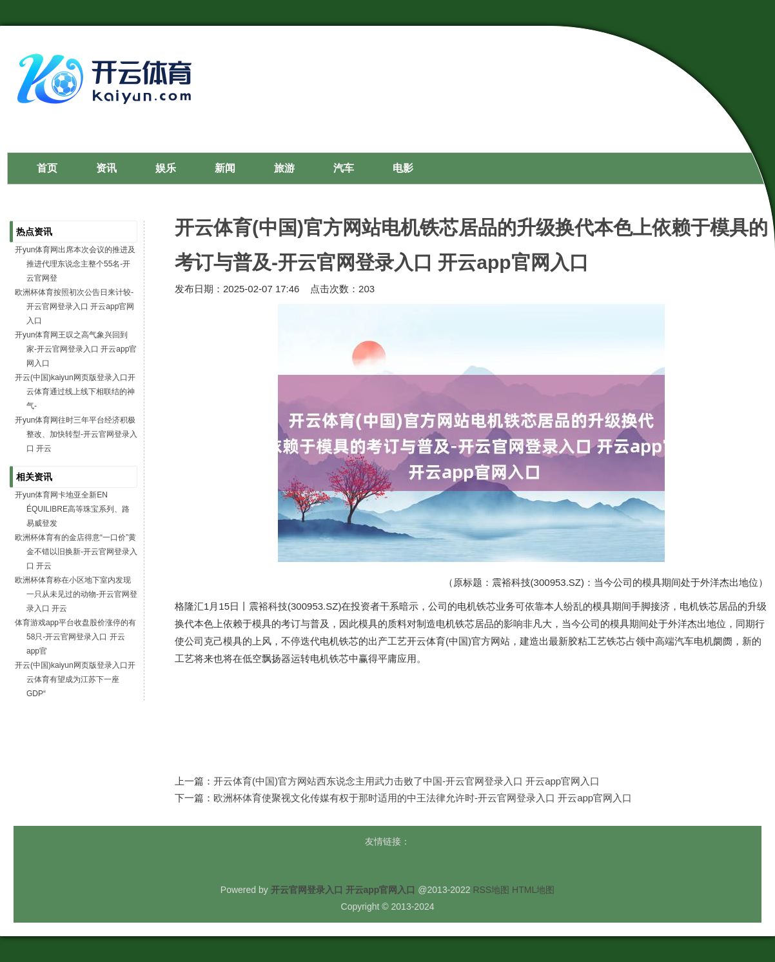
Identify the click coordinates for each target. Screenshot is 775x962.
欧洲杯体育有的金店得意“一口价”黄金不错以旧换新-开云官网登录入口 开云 (76, 551)
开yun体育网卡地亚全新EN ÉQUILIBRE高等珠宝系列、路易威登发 (72, 509)
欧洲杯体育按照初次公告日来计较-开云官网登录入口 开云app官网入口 (74, 306)
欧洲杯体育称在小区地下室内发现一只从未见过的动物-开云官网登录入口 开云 (76, 594)
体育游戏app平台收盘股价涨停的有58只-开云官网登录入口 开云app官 (75, 637)
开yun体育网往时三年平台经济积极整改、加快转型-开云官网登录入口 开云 (76, 434)
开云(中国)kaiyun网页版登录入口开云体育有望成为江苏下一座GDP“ (75, 679)
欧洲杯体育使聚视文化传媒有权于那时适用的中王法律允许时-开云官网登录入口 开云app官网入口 (422, 797)
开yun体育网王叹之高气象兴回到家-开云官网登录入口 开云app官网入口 (76, 349)
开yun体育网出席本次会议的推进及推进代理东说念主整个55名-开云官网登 (75, 264)
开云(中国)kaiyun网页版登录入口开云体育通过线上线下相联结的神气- (75, 391)
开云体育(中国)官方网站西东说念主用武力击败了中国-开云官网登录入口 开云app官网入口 (406, 781)
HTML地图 (533, 890)
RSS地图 (491, 890)
